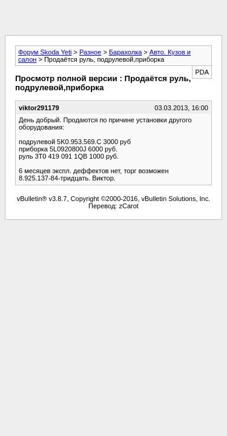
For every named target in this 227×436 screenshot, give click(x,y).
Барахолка (125, 52)
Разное (90, 52)
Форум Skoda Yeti (44, 52)
